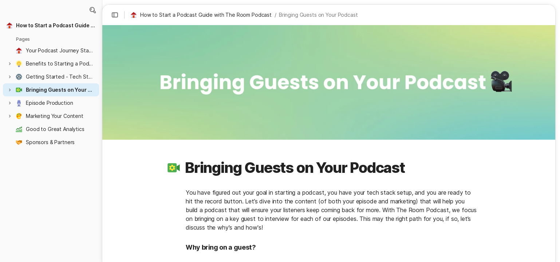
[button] (92, 10)
